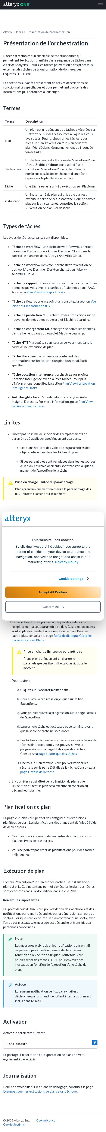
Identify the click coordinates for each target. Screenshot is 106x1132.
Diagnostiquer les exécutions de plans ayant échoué (40, 1091)
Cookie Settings (71, 578)
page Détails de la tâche (37, 772)
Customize (53, 607)
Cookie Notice (45, 1120)
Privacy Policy (66, 562)
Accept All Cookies (52, 592)
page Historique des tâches (58, 754)
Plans (19, 32)
